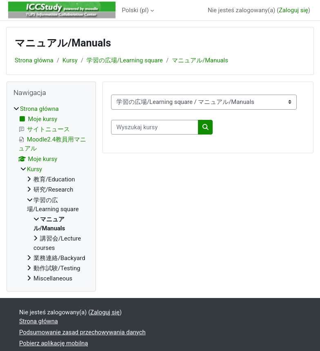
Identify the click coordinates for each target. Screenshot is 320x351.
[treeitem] (51, 193)
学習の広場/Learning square (125, 60)
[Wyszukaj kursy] (154, 127)
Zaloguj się (293, 10)
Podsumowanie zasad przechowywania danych (82, 332)
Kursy (70, 60)
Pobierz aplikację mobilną (53, 343)
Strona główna (34, 60)
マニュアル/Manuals (200, 60)
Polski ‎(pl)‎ (135, 10)
